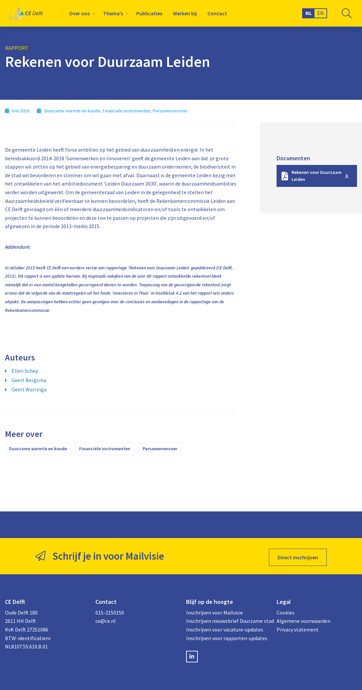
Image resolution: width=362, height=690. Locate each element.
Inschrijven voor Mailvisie (214, 610)
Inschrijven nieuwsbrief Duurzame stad (226, 618)
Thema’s (113, 13)
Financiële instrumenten (104, 449)
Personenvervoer (160, 449)
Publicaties (149, 13)
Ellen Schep (25, 370)
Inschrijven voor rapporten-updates (226, 635)
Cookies (286, 610)
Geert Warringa (29, 389)
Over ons (79, 13)
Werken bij (185, 13)
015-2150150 (109, 610)
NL (308, 13)
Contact (217, 13)
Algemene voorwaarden (303, 618)
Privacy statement (298, 627)
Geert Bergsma (29, 380)
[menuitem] (81, 13)
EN (320, 13)
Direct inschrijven (298, 555)
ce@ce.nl (105, 618)
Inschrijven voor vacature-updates (224, 627)
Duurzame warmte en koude (38, 449)
